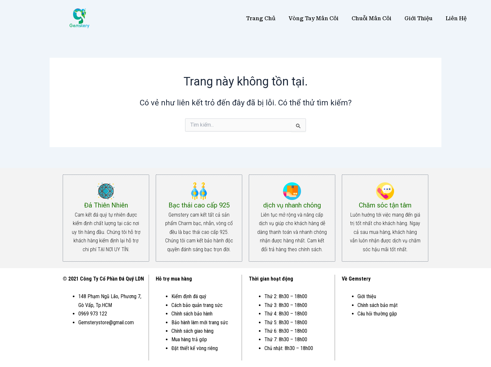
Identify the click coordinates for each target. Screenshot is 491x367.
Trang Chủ (261, 18)
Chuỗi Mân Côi (371, 18)
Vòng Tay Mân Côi (314, 18)
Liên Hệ (456, 18)
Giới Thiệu (418, 18)
